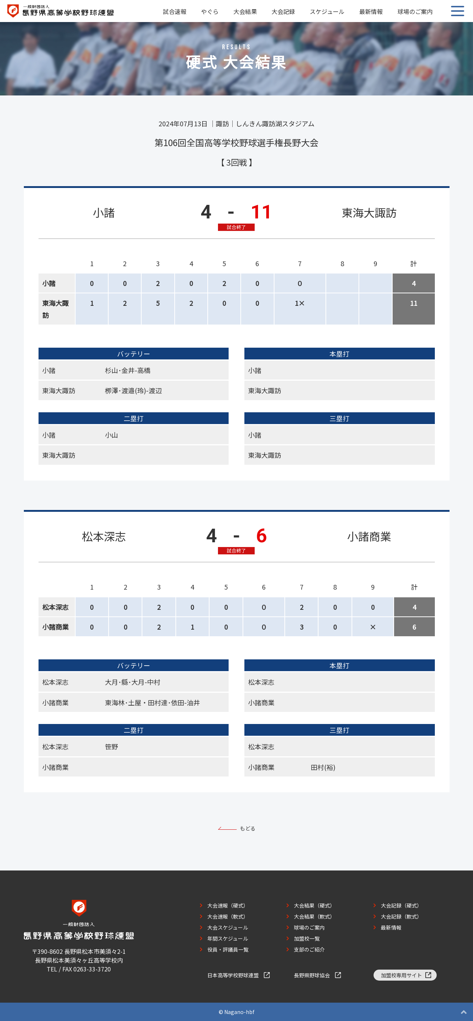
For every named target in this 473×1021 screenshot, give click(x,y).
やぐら (210, 11)
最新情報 (371, 11)
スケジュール (327, 11)
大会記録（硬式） (401, 905)
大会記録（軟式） (401, 916)
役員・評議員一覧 (227, 949)
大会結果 (245, 11)
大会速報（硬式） (227, 905)
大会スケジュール (227, 927)
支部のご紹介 (309, 949)
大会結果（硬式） (314, 905)
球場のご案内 (415, 11)
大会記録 (283, 11)
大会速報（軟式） (227, 916)
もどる (247, 828)
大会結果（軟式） (314, 916)
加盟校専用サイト (401, 975)
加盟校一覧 (307, 938)
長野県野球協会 (312, 975)
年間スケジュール (227, 938)
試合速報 (174, 11)
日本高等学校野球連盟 (233, 975)
